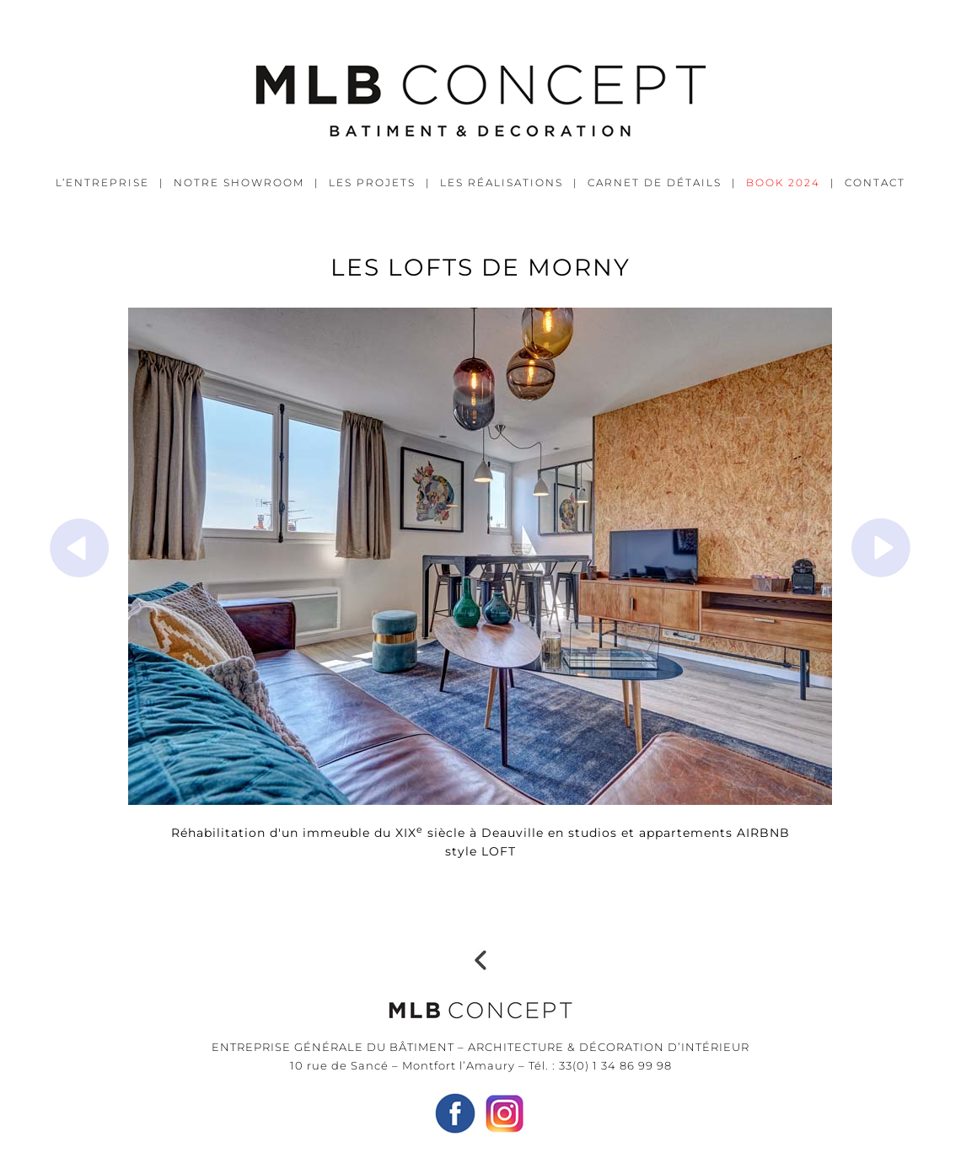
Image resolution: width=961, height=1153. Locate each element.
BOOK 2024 (783, 182)
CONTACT (875, 182)
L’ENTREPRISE (102, 182)
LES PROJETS (372, 182)
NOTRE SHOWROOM (239, 182)
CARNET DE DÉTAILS (655, 182)
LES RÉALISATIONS (501, 182)
